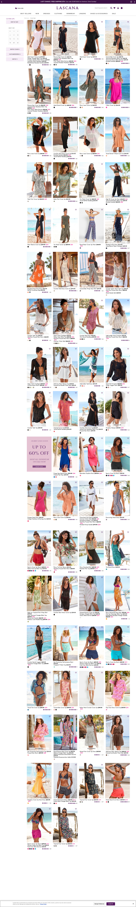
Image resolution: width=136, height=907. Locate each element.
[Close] (133, 904)
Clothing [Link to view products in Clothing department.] (58, 13)
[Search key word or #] (101, 8)
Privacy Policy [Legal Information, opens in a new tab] (43, 904)
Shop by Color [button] (15, 50)
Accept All (110, 904)
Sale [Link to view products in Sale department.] (114, 13)
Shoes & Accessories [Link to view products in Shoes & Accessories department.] (99, 13)
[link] (50, 22)
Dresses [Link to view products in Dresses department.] (46, 13)
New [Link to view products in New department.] (37, 13)
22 (17, 42)
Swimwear (26, 18)
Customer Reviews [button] (15, 55)
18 (10, 42)
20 (14, 42)
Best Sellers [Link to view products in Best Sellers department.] (26, 13)
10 (17, 35)
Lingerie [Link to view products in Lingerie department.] (82, 13)
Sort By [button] (15, 60)
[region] (68, 904)
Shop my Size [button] (15, 22)
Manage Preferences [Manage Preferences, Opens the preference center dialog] (99, 904)
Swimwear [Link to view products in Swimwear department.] (70, 13)
